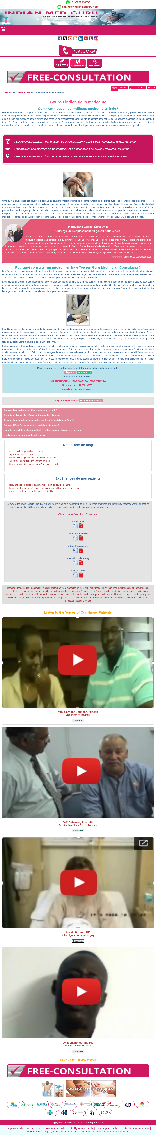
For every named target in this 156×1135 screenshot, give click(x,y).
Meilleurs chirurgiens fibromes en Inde (27, 451)
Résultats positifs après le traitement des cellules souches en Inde (40, 485)
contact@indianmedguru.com (80, 6)
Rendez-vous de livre (91, 400)
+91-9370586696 (80, 2)
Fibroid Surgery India (36, 1131)
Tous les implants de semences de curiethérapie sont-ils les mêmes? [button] (39, 420)
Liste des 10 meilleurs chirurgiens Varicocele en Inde (34, 464)
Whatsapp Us (84, 372)
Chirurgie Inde (23, 92)
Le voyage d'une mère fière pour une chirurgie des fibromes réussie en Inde (45, 488)
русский (123, 87)
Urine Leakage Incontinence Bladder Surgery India (106, 1131)
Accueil (8, 92)
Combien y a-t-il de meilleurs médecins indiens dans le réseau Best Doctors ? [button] (43, 430)
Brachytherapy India (55, 1128)
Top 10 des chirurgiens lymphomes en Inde (29, 461)
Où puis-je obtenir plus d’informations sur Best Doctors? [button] (33, 415)
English (151, 87)
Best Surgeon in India (107, 1128)
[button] (78, 720)
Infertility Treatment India (81, 1128)
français (141, 87)
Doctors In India (34, 1128)
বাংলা (114, 88)
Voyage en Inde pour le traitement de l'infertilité (31, 491)
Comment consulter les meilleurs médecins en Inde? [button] (30, 410)
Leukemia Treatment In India (135, 1128)
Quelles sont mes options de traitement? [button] (24, 435)
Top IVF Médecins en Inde (21, 454)
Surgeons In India (15, 1128)
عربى (132, 87)
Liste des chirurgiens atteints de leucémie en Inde (32, 458)
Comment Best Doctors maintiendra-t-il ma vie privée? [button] (31, 425)
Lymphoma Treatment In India (64, 1131)
